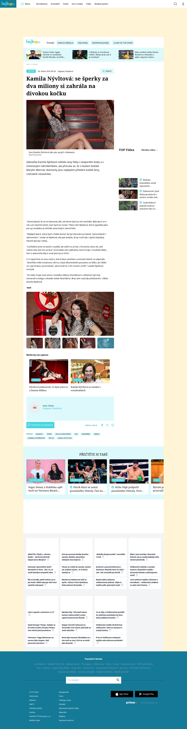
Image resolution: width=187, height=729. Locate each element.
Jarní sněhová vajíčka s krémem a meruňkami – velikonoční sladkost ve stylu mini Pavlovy (144, 582)
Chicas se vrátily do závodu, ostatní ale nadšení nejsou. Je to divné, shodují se (76, 570)
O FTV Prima (33, 692)
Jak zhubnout (40, 664)
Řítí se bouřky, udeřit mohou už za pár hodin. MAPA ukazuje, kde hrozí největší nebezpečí (42, 582)
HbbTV (31, 704)
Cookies (32, 712)
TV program (86, 664)
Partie (108, 664)
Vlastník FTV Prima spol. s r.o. (40, 716)
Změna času (99, 664)
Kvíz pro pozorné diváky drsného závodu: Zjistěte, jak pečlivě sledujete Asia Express (75, 557)
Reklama (32, 700)
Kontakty (62, 704)
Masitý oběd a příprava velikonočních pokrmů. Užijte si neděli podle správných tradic (109, 582)
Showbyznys (41, 3)
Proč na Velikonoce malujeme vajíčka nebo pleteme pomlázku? (109, 640)
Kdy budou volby (128, 664)
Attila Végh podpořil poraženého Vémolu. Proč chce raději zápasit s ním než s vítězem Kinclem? (128, 489)
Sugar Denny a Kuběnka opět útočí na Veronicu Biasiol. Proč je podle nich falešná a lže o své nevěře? (45, 488)
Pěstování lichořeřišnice (139, 668)
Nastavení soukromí (66, 720)
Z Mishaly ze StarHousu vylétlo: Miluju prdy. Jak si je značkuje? (100, 54)
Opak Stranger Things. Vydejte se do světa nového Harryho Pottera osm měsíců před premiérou (41, 628)
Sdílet (108, 72)
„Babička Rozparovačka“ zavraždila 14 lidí (110, 555)
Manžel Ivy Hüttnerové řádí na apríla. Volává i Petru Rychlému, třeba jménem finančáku (75, 582)
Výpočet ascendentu (67, 672)
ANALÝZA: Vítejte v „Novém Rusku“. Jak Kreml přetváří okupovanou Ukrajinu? (39, 557)
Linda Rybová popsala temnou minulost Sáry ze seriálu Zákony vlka (149, 208)
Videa (88, 3)
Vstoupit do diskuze (40, 425)
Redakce (62, 716)
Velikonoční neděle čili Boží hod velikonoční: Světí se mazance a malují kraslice (109, 628)
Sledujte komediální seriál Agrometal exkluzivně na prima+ (148, 185)
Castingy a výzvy (65, 700)
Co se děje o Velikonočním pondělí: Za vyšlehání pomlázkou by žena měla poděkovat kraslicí (110, 615)
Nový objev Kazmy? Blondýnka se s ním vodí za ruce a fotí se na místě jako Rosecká (76, 640)
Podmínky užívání (35, 708)
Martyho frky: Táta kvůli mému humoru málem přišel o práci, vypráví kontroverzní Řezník (75, 615)
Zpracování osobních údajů (69, 708)
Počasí (116, 664)
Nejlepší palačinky (104, 672)
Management (64, 692)
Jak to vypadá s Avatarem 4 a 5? (41, 613)
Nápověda (62, 712)
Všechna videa (148, 150)
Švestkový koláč (121, 672)
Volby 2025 (76, 668)
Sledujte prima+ (102, 3)
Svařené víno (88, 668)
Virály (65, 3)
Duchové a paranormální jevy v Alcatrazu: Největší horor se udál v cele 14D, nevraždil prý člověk (110, 570)
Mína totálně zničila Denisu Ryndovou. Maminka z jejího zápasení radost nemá (146, 56)
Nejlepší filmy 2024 (56, 664)
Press (61, 696)
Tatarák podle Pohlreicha (106, 668)
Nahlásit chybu (34, 720)
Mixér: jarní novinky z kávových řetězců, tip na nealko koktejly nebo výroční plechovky (144, 557)
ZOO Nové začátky (145, 664)
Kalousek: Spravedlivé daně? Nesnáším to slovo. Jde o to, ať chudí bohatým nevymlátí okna (42, 570)
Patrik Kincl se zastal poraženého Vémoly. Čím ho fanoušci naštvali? (86, 489)
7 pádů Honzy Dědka (60, 668)
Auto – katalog (43, 668)
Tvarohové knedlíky (86, 672)
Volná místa (33, 696)
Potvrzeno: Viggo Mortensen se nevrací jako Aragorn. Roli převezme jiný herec (41, 640)
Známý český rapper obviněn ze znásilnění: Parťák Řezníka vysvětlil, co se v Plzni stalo (54, 56)
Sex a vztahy (77, 3)
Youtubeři (55, 3)
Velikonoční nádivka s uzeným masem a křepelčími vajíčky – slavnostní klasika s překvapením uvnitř (143, 571)
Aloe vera (123, 668)
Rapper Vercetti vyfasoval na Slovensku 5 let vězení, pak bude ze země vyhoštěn (76, 628)
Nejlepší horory (72, 664)
